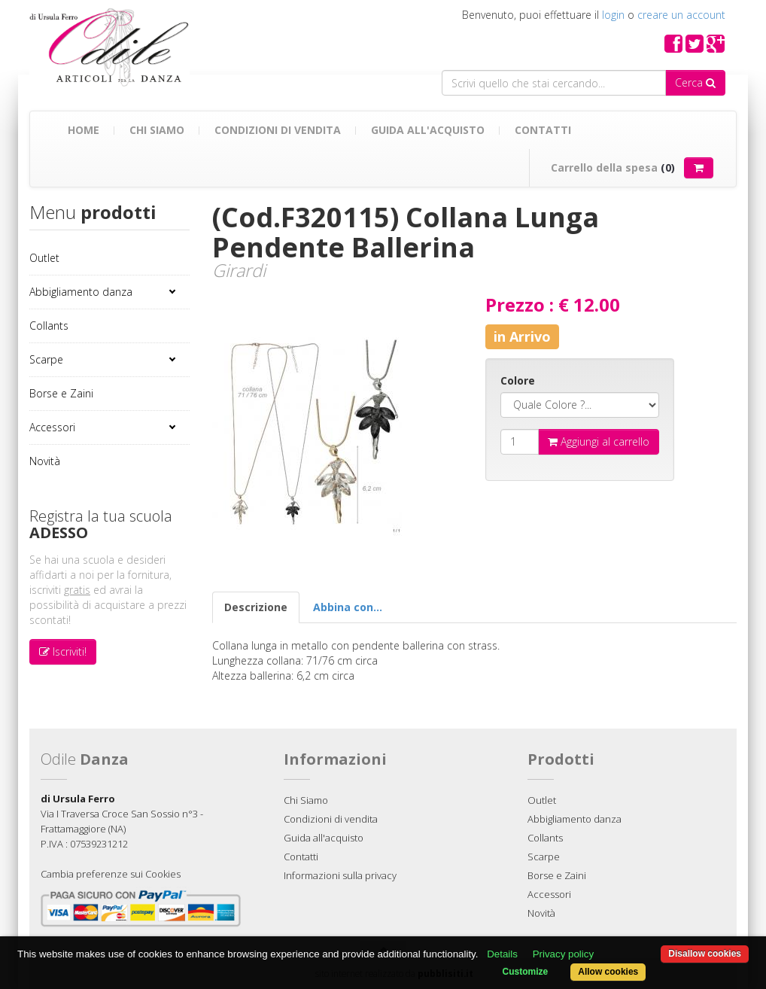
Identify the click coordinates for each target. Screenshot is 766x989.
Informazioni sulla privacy (340, 875)
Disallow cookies (704, 953)
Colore (517, 380)
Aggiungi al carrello (598, 441)
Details (502, 954)
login (613, 15)
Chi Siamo (156, 130)
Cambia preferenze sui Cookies (111, 874)
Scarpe (46, 359)
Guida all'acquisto (428, 130)
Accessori (52, 427)
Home (83, 130)
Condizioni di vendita (277, 130)
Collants (48, 325)
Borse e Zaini (61, 393)
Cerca (695, 82)
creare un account (681, 15)
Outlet (44, 258)
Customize (526, 971)
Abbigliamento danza (80, 292)
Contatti (543, 130)
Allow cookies (608, 971)
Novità (44, 461)
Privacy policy (563, 954)
